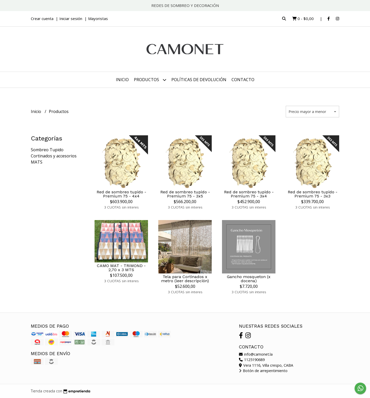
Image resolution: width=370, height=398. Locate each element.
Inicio (122, 79)
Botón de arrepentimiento (263, 370)
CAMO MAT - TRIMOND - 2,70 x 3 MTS (121, 267)
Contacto (243, 79)
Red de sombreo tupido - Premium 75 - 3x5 (185, 193)
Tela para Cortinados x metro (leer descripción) (185, 278)
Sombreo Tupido (47, 150)
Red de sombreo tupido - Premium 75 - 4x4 (121, 193)
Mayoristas (98, 18)
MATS (36, 162)
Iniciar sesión (70, 18)
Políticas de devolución (198, 79)
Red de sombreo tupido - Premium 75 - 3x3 (312, 193)
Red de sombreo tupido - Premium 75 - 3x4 (249, 193)
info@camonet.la (256, 354)
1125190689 (252, 359)
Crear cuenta (42, 18)
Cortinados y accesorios (54, 156)
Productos (150, 80)
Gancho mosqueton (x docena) (249, 278)
